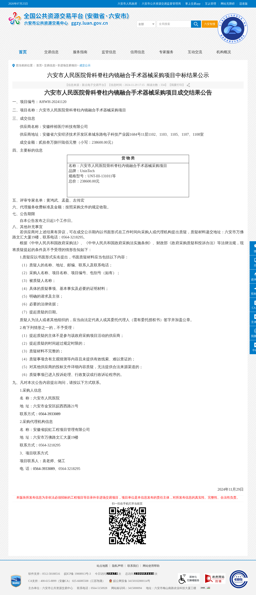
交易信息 (51, 52)
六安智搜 (209, 24)
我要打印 (176, 84)
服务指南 (80, 52)
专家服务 (166, 52)
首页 (23, 52)
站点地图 (102, 565)
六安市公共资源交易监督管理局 (161, 3)
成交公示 (85, 65)
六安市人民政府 (127, 3)
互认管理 (210, 3)
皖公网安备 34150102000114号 (131, 580)
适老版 (243, 3)
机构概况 (224, 52)
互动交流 (195, 52)
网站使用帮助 (151, 565)
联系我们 (133, 565)
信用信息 (137, 52)
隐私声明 (117, 565)
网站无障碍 (228, 3)
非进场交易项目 (67, 65)
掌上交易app (192, 3)
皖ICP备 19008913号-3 (77, 573)
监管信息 (109, 52)
